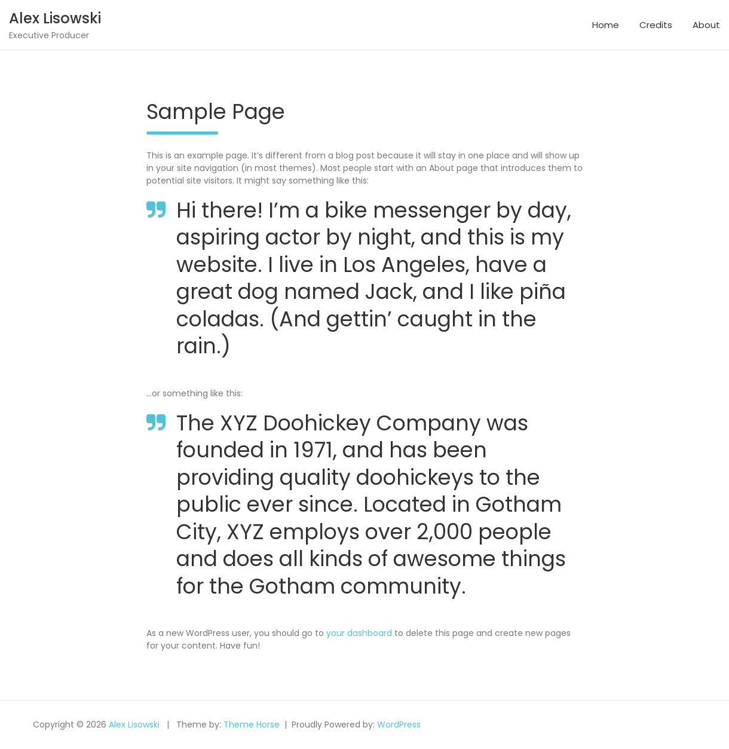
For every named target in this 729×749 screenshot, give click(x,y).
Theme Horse (251, 724)
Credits (655, 25)
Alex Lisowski (55, 18)
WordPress (399, 724)
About (706, 25)
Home (605, 25)
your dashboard (359, 633)
